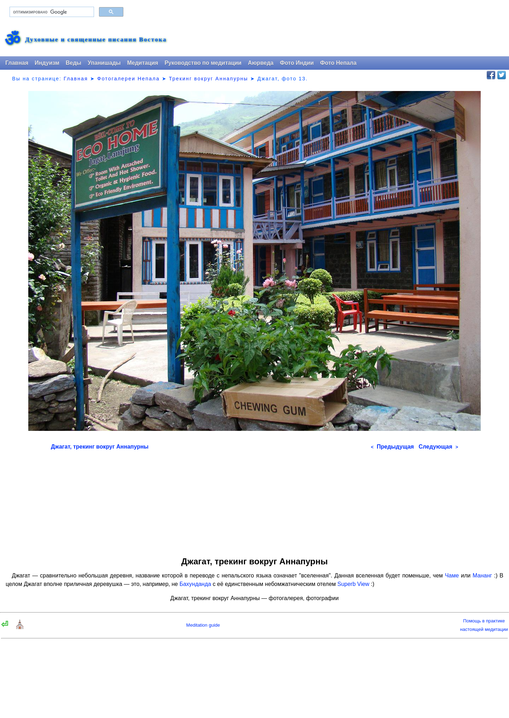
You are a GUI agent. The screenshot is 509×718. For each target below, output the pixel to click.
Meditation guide (203, 625)
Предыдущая (392, 447)
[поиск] (51, 12)
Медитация (142, 63)
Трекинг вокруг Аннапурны (208, 78)
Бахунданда (195, 584)
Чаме (452, 575)
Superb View (353, 584)
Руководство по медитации (202, 63)
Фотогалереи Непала (128, 78)
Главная (16, 63)
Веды (73, 63)
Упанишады (104, 63)
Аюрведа (261, 63)
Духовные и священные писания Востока (95, 39)
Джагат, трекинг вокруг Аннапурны (99, 447)
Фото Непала (338, 63)
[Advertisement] (254, 501)
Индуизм (47, 63)
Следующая (438, 447)
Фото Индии (297, 63)
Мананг (482, 575)
